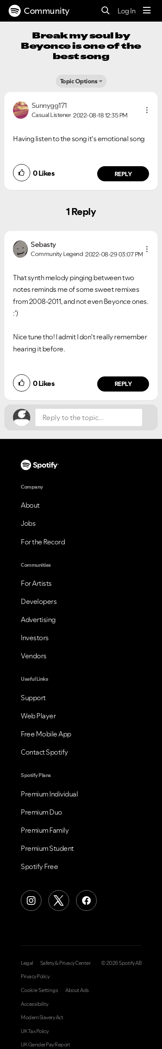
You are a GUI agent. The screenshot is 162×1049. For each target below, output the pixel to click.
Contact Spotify (44, 752)
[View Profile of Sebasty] (43, 244)
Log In (126, 11)
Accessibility (34, 1004)
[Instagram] (31, 900)
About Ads (77, 990)
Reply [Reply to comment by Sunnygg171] (123, 174)
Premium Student (47, 848)
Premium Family (45, 830)
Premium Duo (41, 812)
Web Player (38, 715)
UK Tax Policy (35, 1031)
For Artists (36, 583)
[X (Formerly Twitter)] (58, 900)
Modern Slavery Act (42, 1017)
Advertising (38, 619)
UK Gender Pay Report (45, 1044)
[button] (146, 110)
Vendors (34, 655)
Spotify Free (39, 866)
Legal (27, 963)
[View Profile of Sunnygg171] (49, 105)
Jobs (28, 523)
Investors (35, 637)
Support (33, 697)
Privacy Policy (35, 976)
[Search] (105, 11)
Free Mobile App (46, 734)
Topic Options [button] (79, 81)
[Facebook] (86, 900)
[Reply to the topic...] (88, 417)
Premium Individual (49, 794)
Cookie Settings (39, 990)
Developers (39, 601)
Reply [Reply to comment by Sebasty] (123, 383)
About (30, 505)
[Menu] (146, 11)
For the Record (43, 542)
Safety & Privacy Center (65, 963)
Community (39, 11)
